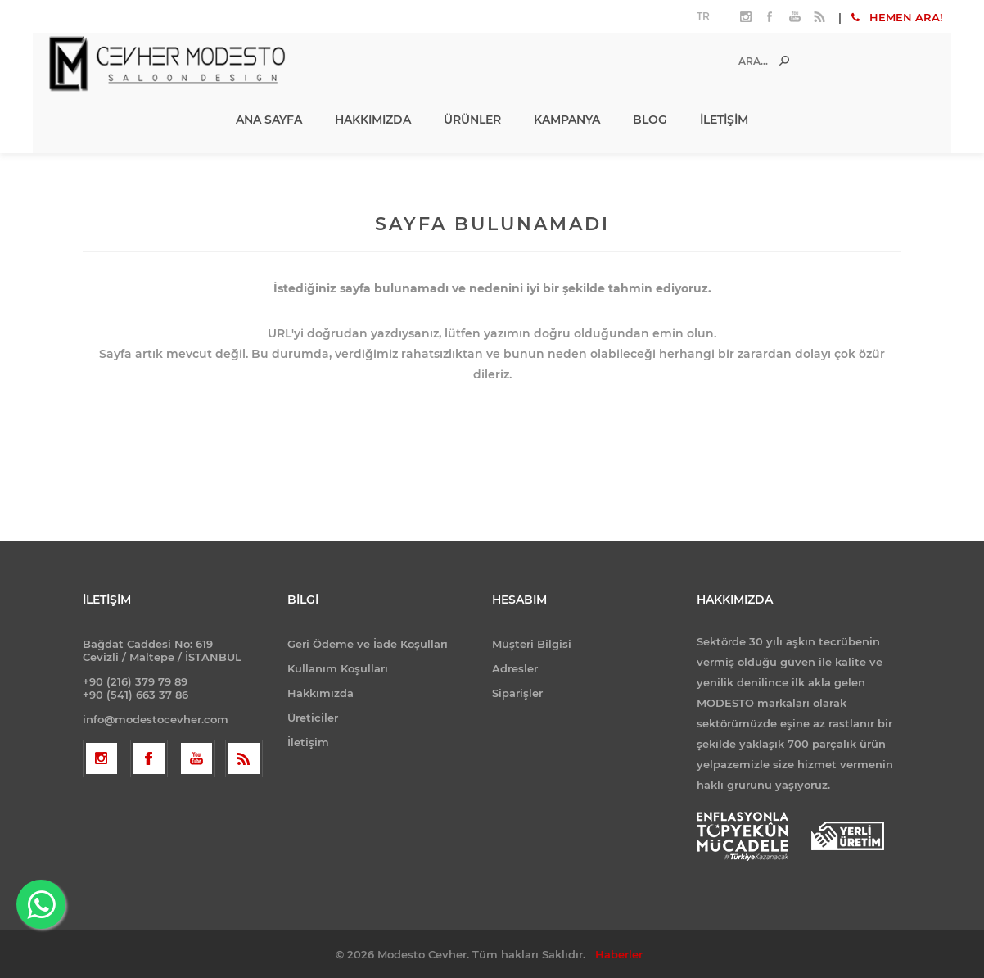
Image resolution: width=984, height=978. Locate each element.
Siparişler (517, 693)
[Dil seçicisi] (704, 16)
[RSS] (244, 758)
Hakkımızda (320, 693)
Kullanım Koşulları (337, 668)
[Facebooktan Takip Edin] (149, 758)
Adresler (515, 668)
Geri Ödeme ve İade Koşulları (367, 643)
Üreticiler (312, 717)
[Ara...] (735, 61)
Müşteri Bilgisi (531, 643)
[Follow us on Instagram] (101, 758)
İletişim (308, 742)
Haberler (619, 954)
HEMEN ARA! (897, 17)
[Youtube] (196, 758)
